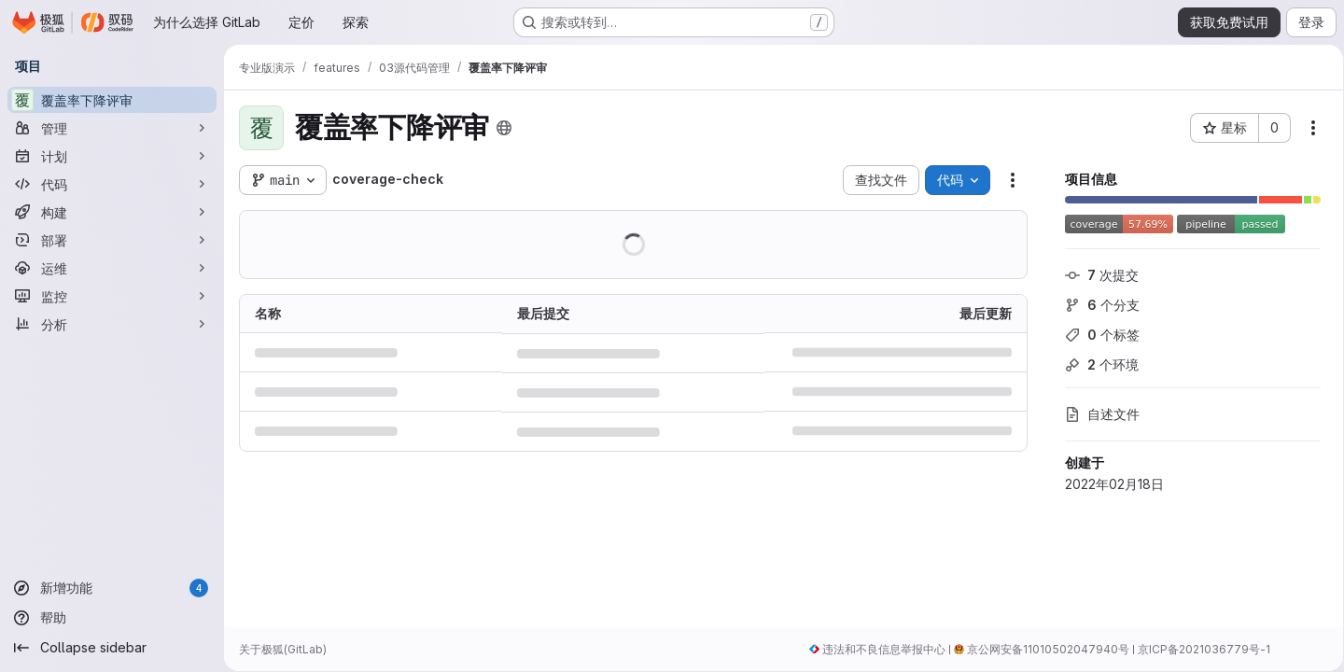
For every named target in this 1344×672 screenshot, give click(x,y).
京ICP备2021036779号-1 (1197, 649)
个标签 (1095, 335)
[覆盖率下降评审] (112, 100)
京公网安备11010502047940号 (1041, 649)
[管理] (112, 128)
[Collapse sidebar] (112, 648)
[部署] (112, 240)
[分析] (112, 324)
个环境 (1095, 364)
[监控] (112, 296)
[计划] (112, 156)
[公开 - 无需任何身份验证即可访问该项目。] (504, 127)
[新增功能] (112, 588)
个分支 (1095, 305)
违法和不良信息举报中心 (877, 649)
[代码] (112, 184)
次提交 (1095, 275)
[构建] (112, 212)
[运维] (112, 268)
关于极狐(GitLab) (283, 649)
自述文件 (1095, 414)
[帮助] (112, 618)
